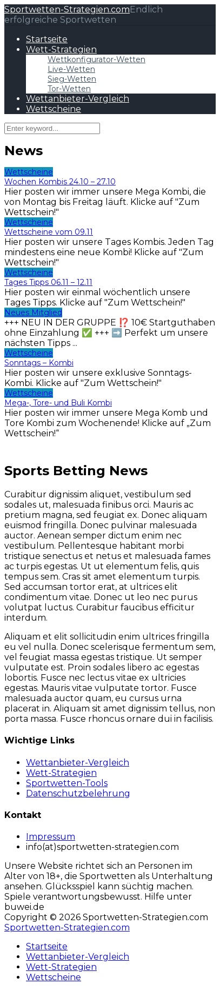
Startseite (47, 39)
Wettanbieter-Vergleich (77, 99)
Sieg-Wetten (72, 79)
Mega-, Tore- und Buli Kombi (58, 403)
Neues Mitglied (33, 312)
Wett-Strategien (61, 49)
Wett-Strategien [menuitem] (61, 967)
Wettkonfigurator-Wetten (96, 59)
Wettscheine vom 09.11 (48, 232)
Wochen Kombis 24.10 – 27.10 (60, 182)
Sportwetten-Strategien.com (67, 9)
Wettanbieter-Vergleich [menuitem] (77, 957)
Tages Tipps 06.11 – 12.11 (48, 282)
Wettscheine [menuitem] (53, 977)
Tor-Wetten (69, 89)
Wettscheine (53, 109)
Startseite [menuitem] (47, 946)
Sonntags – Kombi (39, 363)
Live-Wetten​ (71, 69)
